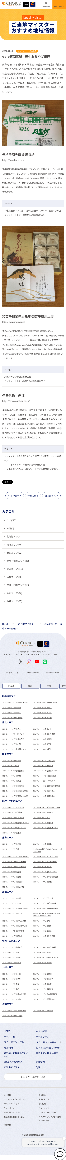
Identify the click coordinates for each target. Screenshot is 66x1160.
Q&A (38, 1067)
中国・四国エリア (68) (18, 585)
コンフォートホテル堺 (41, 920)
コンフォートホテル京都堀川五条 (15, 908)
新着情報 (40, 1061)
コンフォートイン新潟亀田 (12, 812)
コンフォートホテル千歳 (42, 717)
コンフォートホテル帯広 (11, 712)
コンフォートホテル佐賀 (42, 984)
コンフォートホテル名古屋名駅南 (45, 856)
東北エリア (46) (14, 544)
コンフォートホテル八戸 (11, 729)
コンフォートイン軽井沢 (11, 832)
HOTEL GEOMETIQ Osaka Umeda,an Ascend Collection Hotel (46, 914)
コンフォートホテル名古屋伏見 (14, 861)
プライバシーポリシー (47, 1112)
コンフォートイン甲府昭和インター (15, 822)
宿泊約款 (42, 1103)
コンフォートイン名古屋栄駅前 (45, 861)
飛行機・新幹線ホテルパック (16, 1055)
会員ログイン (13, 672)
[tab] (11, 685)
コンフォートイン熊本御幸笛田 (45, 994)
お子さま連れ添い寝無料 (48, 1047)
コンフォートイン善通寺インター (45, 957)
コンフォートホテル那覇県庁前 (14, 1010)
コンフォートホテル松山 (11, 962)
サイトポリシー (10, 1108)
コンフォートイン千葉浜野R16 (44, 776)
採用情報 (7, 1124)
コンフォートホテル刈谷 (42, 866)
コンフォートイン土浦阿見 (43, 765)
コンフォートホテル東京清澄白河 (15, 796)
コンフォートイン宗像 (10, 984)
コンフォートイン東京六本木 (44, 791)
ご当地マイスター (13, 1067)
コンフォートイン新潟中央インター (46, 807)
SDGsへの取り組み (13, 1061)
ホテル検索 (41, 1031)
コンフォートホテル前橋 (11, 776)
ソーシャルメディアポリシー (15, 1099)
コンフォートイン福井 (41, 817)
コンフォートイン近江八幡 (43, 898)
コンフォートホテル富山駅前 (13, 817)
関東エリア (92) (14, 552)
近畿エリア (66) (14, 576)
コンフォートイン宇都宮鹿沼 (13, 770)
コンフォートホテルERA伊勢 (13, 887)
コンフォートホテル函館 (11, 707)
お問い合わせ (44, 1099)
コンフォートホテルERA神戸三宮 (14, 925)
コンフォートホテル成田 (11, 780)
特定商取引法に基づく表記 (14, 1117)
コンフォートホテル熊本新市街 (14, 994)
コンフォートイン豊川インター (45, 871)
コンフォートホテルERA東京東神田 (46, 786)
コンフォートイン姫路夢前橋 (13, 931)
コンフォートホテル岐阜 (42, 844)
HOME (7, 1031)
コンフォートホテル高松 (11, 957)
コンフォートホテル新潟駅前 (13, 807)
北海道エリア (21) (15, 536)
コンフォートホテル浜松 (11, 844)
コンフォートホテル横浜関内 (44, 796)
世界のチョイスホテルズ (13, 1112)
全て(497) (11, 520)
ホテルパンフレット (11, 1103)
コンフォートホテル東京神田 (13, 786)
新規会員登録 (33, 672)
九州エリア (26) (14, 593)
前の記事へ (15, 495)
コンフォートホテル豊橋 (11, 876)
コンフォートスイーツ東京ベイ (45, 780)
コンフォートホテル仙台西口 (13, 739)
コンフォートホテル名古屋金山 (14, 866)
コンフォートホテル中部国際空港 (45, 876)
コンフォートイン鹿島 (10, 765)
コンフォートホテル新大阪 (12, 913)
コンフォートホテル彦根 (11, 898)
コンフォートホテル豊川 (11, 871)
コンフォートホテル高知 (42, 962)
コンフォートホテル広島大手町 (45, 947)
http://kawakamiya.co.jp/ (13, 321)
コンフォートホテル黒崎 (42, 974)
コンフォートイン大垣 (10, 849)
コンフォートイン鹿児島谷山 (44, 999)
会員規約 (42, 1095)
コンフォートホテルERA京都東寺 (45, 908)
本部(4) (10, 528)
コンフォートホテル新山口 (43, 952)
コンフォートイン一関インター (14, 734)
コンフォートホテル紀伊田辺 (44, 936)
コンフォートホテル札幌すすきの (15, 702)
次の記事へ (50, 495)
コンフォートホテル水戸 (11, 760)
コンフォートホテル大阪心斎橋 (14, 920)
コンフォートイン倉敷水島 (12, 947)
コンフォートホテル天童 (42, 744)
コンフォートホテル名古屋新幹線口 (15, 856)
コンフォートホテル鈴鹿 (42, 881)
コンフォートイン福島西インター (15, 749)
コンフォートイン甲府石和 (43, 822)
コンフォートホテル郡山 (42, 749)
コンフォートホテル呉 (10, 952)
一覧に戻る (32, 495)
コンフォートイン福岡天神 (43, 979)
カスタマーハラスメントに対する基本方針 (50, 1119)
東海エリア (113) (15, 568)
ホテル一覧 (9, 1036)
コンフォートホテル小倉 (11, 974)
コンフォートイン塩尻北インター (45, 827)
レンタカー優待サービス (33, 1076)
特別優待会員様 (52, 672)
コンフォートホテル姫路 (42, 925)
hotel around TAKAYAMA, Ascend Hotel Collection (47, 850)
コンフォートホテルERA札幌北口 (45, 702)
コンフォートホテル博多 (11, 979)
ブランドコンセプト (14, 1042)
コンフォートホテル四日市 (12, 881)
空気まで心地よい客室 (47, 1053)
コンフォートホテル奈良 (42, 931)
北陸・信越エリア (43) (18, 560)
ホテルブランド (43, 1036)
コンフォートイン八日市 (11, 903)
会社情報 (7, 1095)
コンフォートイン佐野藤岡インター (46, 770)
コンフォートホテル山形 (11, 744)
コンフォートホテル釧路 (42, 707)
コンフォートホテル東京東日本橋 (15, 791)
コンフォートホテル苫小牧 (12, 717)
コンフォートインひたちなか (44, 760)
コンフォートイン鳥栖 (10, 989)
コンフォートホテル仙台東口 (44, 734)
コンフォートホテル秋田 (42, 739)
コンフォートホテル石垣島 (12, 1015)
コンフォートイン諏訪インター (14, 827)
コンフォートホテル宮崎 (11, 999)
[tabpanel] (33, 707)
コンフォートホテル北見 (42, 712)
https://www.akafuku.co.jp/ (16, 400)
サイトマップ (44, 1108)
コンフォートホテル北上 (42, 729)
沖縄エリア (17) (14, 601)
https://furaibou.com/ (13, 160)
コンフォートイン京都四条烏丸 (45, 903)
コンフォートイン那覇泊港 (43, 1010)
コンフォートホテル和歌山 (12, 936)
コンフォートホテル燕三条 (43, 812)
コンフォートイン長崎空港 (43, 989)
